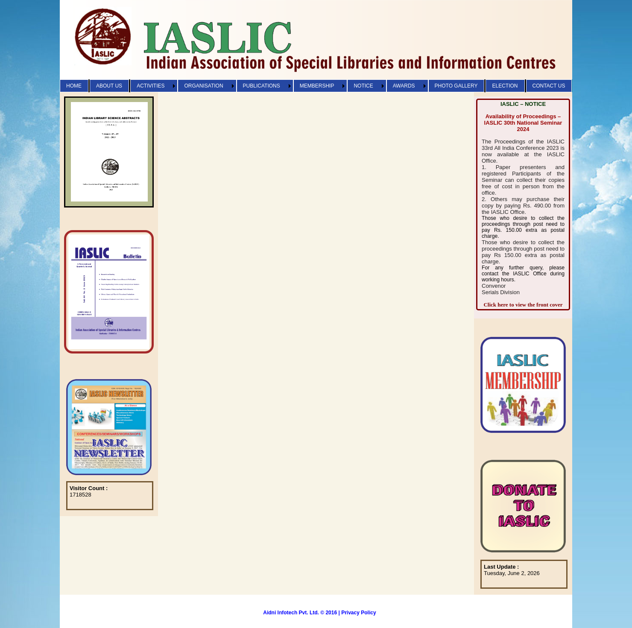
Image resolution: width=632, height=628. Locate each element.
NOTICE (363, 86)
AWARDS (404, 86)
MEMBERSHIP (317, 86)
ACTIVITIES (150, 86)
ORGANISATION (203, 86)
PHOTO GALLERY (456, 86)
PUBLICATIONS (261, 86)
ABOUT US (109, 86)
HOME (74, 86)
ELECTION (505, 86)
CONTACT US (549, 86)
